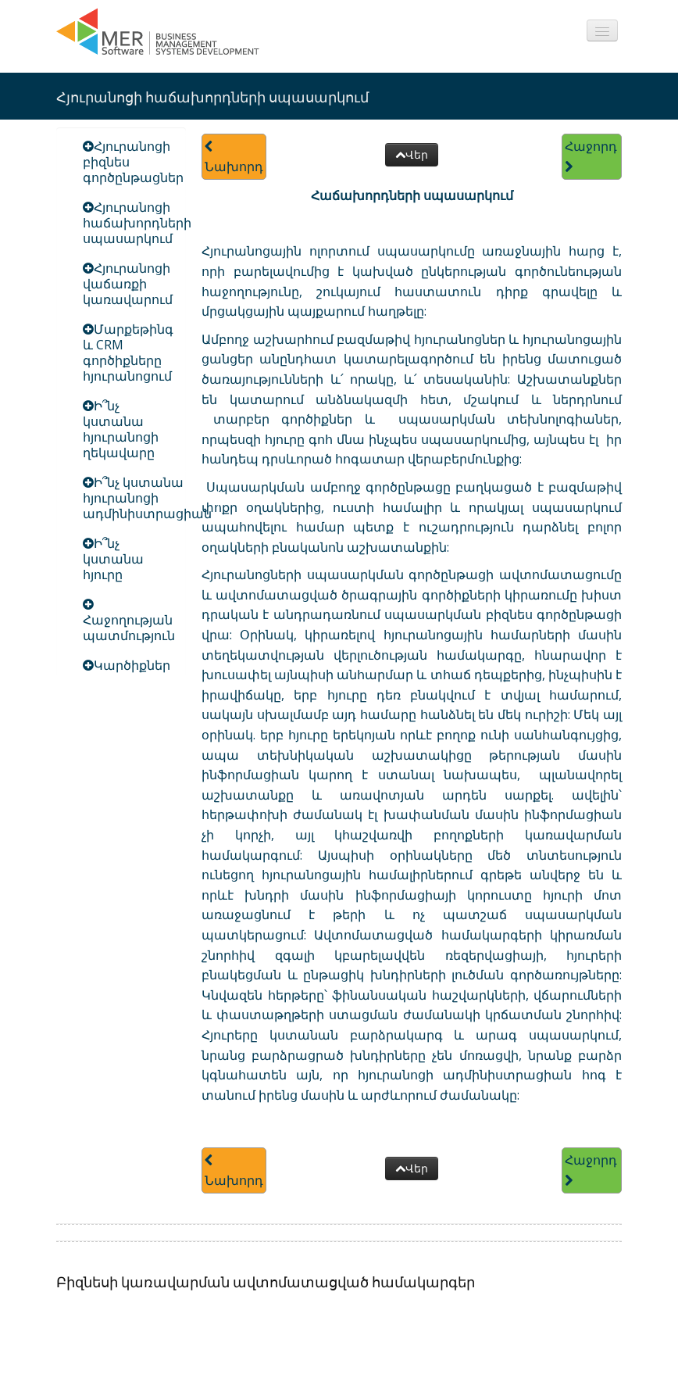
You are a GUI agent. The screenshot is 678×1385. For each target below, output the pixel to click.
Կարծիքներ (132, 665)
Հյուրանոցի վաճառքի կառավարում (128, 283)
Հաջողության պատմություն (129, 627)
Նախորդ (234, 157)
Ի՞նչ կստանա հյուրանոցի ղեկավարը (121, 429)
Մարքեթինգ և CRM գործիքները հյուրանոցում (128, 352)
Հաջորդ (591, 156)
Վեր (411, 154)
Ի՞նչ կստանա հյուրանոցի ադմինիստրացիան (147, 498)
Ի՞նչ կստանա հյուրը (113, 559)
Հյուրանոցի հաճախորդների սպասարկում (137, 223)
